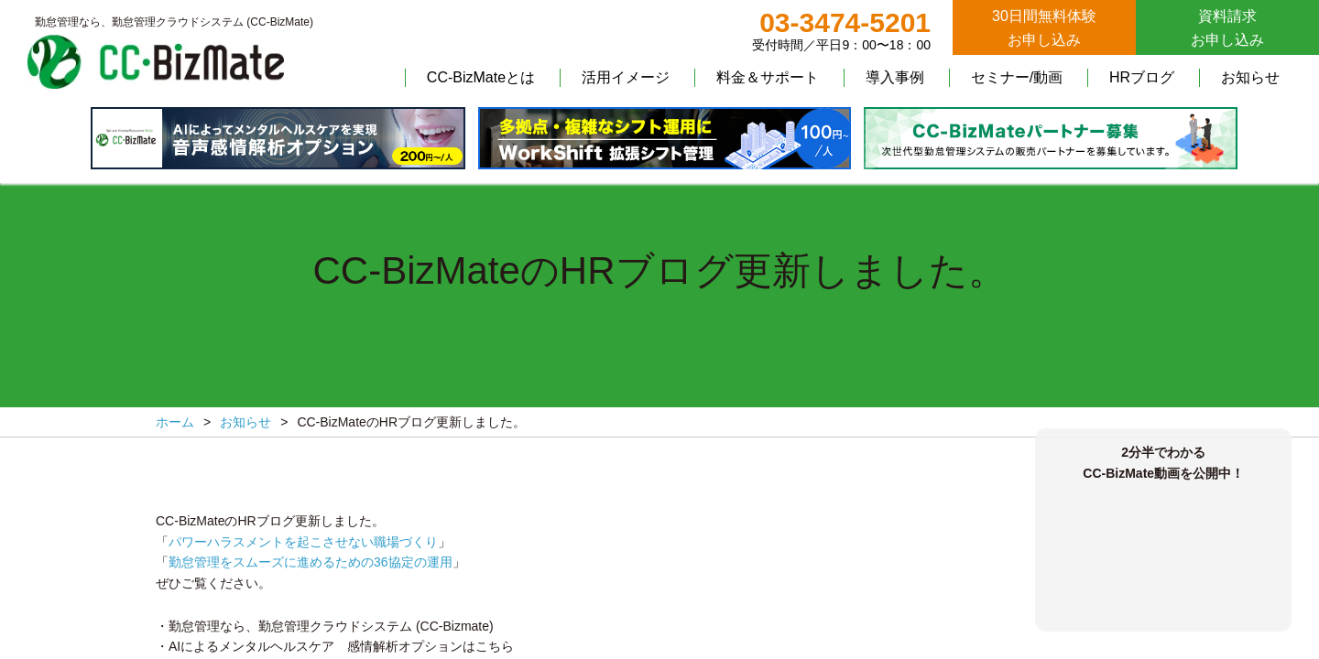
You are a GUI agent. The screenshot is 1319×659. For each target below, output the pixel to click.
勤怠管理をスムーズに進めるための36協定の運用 (310, 562)
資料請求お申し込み (1227, 28)
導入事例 (895, 77)
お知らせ (1250, 77)
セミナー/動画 (1017, 77)
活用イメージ (626, 77)
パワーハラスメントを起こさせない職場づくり (303, 542)
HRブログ (1141, 77)
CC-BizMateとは (481, 77)
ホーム (175, 422)
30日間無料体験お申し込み (1044, 28)
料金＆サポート (767, 77)
